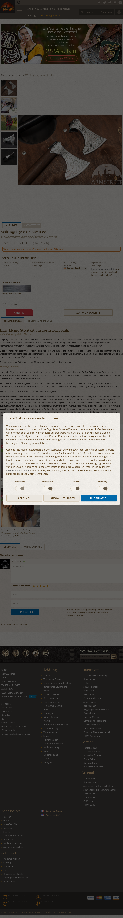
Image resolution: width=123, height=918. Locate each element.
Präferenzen (47, 481)
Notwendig (20, 481)
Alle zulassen (99, 498)
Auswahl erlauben (62, 498)
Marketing (102, 481)
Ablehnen (24, 498)
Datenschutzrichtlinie (17, 470)
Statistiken (75, 481)
